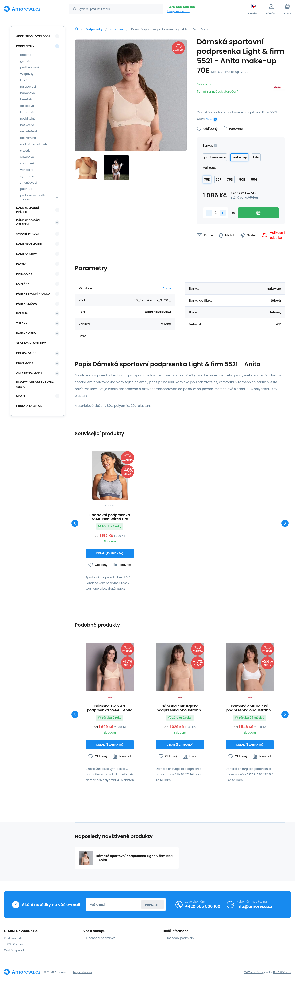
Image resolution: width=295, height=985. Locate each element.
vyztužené (27, 176)
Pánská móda (26, 304)
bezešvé (26, 99)
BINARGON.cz (282, 972)
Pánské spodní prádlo (33, 294)
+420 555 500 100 (181, 7)
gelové (25, 61)
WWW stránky (253, 972)
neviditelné (28, 119)
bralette (25, 55)
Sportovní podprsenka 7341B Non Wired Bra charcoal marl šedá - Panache (109, 517)
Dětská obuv (25, 353)
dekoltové (27, 106)
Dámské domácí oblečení (28, 222)
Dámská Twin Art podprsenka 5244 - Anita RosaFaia (110, 708)
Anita (166, 288)
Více (209, 119)
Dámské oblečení (29, 244)
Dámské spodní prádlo (27, 210)
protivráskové (29, 67)
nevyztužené (29, 131)
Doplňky (22, 284)
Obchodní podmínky (100, 938)
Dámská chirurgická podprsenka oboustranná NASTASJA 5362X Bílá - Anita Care (249, 708)
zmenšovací (28, 183)
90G (254, 179)
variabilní (26, 170)
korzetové (27, 112)
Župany (21, 323)
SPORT (20, 396)
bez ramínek (28, 138)
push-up (26, 189)
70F (218, 179)
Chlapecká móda (29, 373)
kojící (23, 80)
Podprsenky (94, 29)
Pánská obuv (26, 333)
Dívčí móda (24, 363)
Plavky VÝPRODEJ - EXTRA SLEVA (35, 384)
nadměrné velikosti (33, 144)
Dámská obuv (26, 254)
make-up (239, 157)
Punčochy (24, 274)
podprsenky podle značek (32, 197)
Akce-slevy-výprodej (33, 36)
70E (207, 179)
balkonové (27, 93)
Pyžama (22, 313)
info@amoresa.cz (178, 11)
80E (242, 179)
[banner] (31, 9)
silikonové (27, 157)
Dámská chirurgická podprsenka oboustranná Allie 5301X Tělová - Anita (179, 708)
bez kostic (27, 125)
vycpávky (26, 74)
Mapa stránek (82, 972)
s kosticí (25, 151)
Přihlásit (152, 904)
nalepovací (28, 87)
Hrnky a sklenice (29, 406)
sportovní (117, 29)
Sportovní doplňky (31, 343)
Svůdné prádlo (27, 234)
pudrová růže (215, 157)
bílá (256, 157)
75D (230, 179)
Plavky (21, 264)
